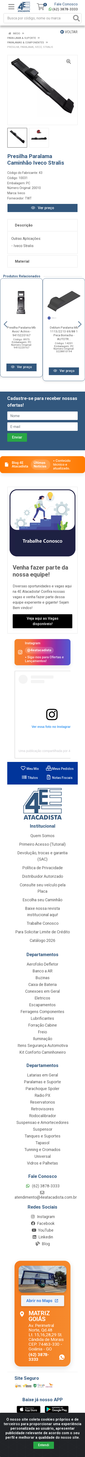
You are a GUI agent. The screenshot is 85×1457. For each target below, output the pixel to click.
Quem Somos (42, 836)
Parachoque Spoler (42, 1088)
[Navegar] (5, 324)
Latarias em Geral (42, 1075)
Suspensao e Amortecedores (42, 1122)
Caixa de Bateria (42, 984)
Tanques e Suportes (43, 1136)
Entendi (43, 1445)
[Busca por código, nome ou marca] (38, 18)
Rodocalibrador (42, 1116)
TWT (28, 198)
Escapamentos (42, 1005)
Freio (42, 1032)
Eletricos (42, 998)
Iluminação (42, 1039)
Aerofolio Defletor (42, 964)
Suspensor (42, 1129)
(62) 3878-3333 (63, 9)
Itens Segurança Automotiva (42, 1045)
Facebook (43, 1223)
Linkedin (42, 1237)
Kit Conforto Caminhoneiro (42, 1052)
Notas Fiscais (59, 778)
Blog (42, 1244)
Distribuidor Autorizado (42, 876)
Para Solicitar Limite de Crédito (42, 932)
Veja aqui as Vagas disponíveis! (42, 621)
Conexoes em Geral (42, 991)
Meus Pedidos (60, 769)
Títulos (30, 778)
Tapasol (42, 1143)
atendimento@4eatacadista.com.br (46, 1195)
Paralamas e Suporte (42, 1082)
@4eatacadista (39, 650)
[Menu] (11, 7)
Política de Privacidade (42, 868)
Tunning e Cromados (42, 1149)
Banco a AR (42, 971)
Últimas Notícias (40, 464)
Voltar (69, 32)
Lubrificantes (42, 1018)
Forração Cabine (42, 1025)
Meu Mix (29, 769)
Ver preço (42, 208)
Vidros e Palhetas (42, 1163)
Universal (42, 1156)
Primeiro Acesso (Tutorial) (42, 844)
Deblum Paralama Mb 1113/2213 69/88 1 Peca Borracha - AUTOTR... (64, 333)
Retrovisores (42, 1109)
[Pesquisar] (76, 18)
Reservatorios (42, 1102)
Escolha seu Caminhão (42, 900)
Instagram (42, 1216)
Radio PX (42, 1095)
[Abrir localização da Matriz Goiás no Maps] (42, 1313)
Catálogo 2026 (42, 940)
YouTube (42, 1230)
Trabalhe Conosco (42, 923)
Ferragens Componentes (42, 1011)
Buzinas (43, 978)
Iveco (21, 193)
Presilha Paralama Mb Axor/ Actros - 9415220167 (21, 331)
